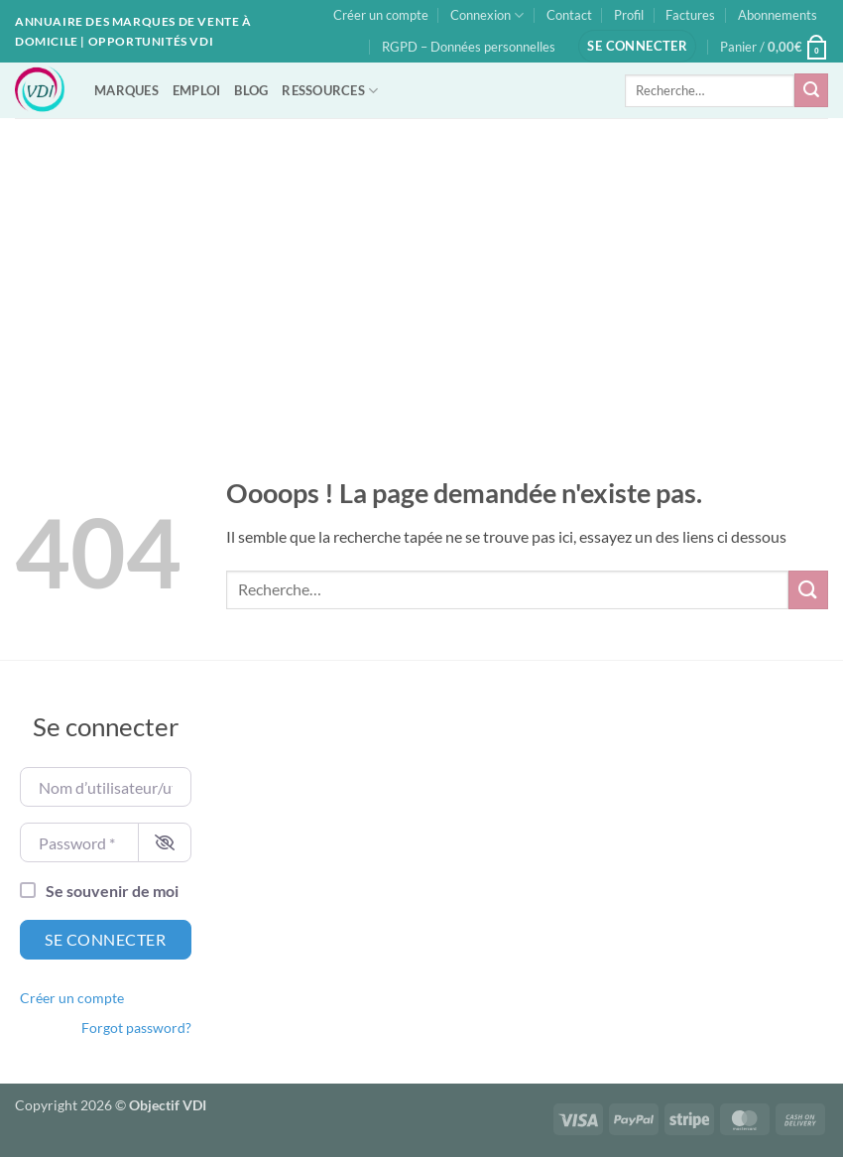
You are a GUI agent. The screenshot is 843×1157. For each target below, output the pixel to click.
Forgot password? (136, 1028)
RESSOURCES (330, 90)
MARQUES (126, 90)
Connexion (487, 15)
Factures (690, 15)
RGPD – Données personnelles (468, 47)
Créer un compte (380, 15)
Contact (569, 15)
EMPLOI (197, 90)
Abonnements (777, 15)
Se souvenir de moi (112, 890)
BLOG (251, 90)
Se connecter (105, 939)
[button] (637, 46)
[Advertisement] (421, 267)
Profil (629, 15)
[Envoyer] (811, 90)
